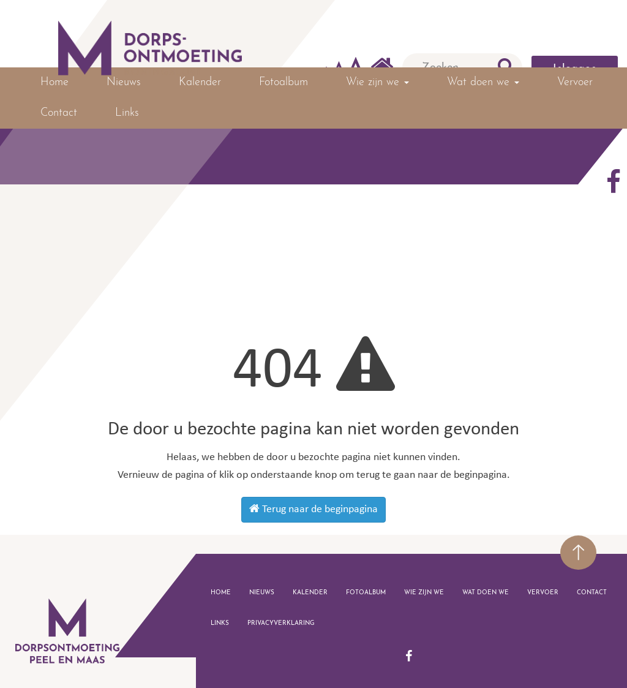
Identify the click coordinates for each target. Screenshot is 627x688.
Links (127, 113)
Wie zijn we (424, 592)
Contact (58, 113)
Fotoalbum (283, 82)
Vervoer (575, 82)
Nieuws (124, 82)
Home (54, 82)
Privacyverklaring (281, 623)
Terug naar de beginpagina (313, 509)
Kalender (200, 82)
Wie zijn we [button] (377, 82)
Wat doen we (485, 592)
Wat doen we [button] (483, 82)
